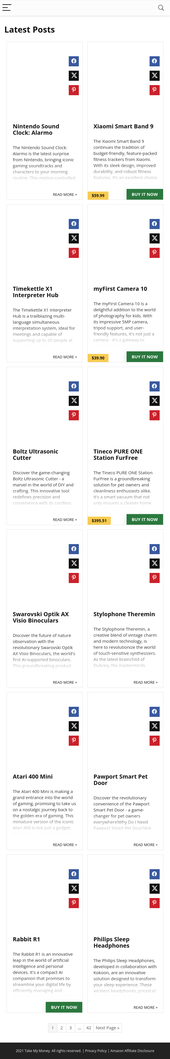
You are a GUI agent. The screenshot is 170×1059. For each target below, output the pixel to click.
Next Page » (107, 1027)
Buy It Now (145, 194)
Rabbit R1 (26, 939)
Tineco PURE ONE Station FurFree (118, 454)
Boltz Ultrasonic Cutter (35, 454)
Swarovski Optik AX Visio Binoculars (41, 617)
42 (88, 1027)
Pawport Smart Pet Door (120, 780)
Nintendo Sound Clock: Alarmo (36, 129)
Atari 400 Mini (33, 776)
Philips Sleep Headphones (111, 942)
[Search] (161, 8)
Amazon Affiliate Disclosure (132, 1050)
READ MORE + (65, 194)
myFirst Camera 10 (120, 289)
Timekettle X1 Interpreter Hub (35, 292)
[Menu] (7, 8)
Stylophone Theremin (124, 614)
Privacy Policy (96, 1050)
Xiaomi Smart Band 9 (123, 126)
